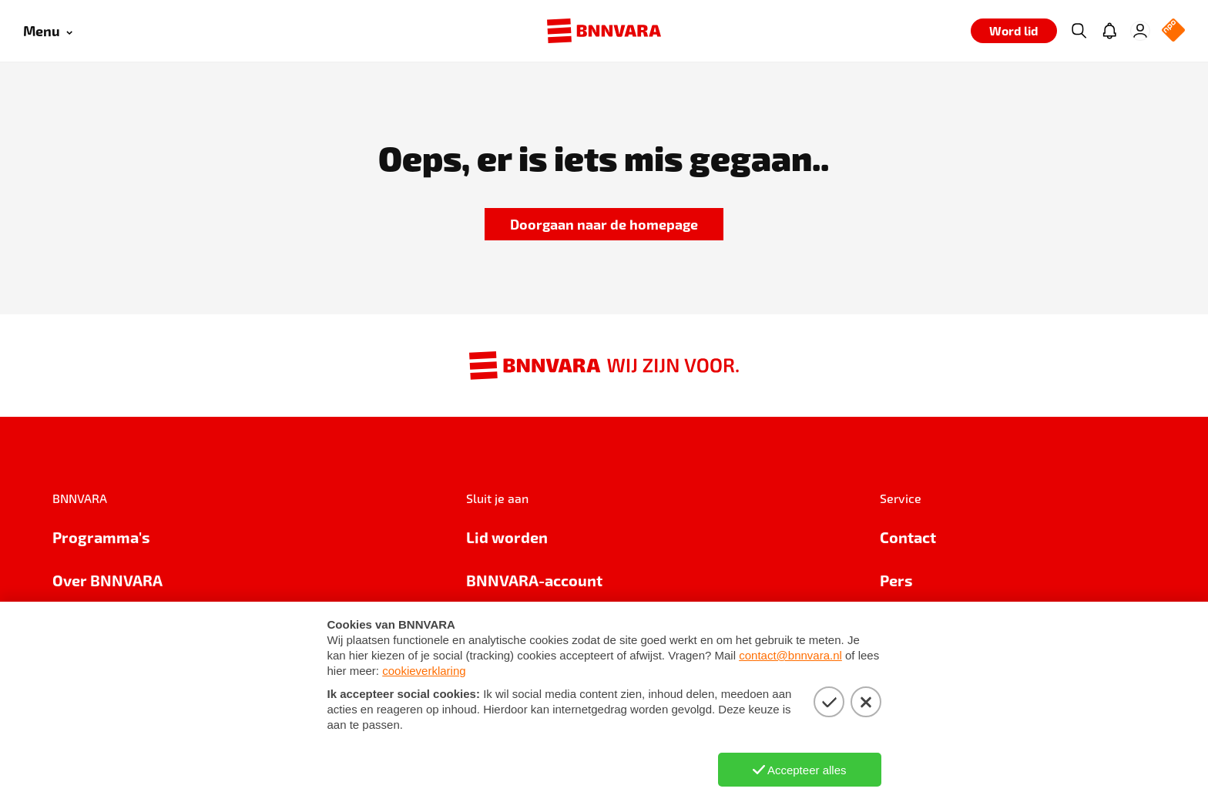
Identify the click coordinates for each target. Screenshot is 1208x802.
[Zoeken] (1078, 31)
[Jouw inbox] (1109, 30)
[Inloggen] (1140, 31)
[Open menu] (47, 31)
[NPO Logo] (1173, 31)
